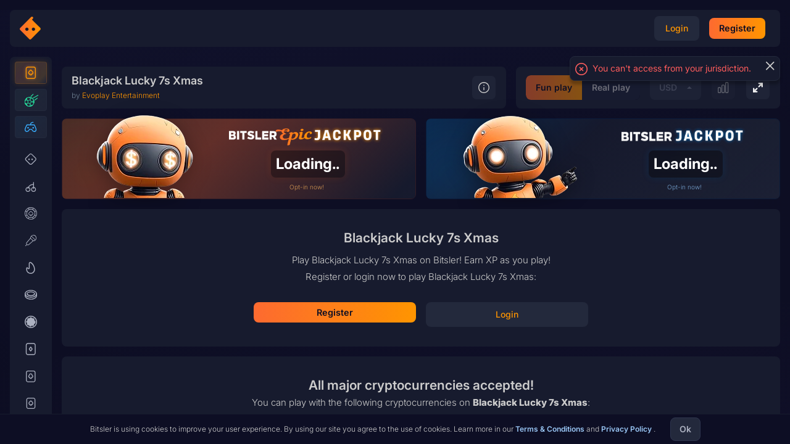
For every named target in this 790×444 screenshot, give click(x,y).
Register (421, 256)
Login (421, 291)
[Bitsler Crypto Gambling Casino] (67, 28)
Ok (685, 429)
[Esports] (31, 149)
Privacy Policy (627, 429)
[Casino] (31, 95)
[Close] (769, 66)
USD (564, 408)
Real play (507, 408)
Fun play (450, 408)
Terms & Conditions (550, 429)
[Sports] (31, 122)
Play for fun (421, 328)
